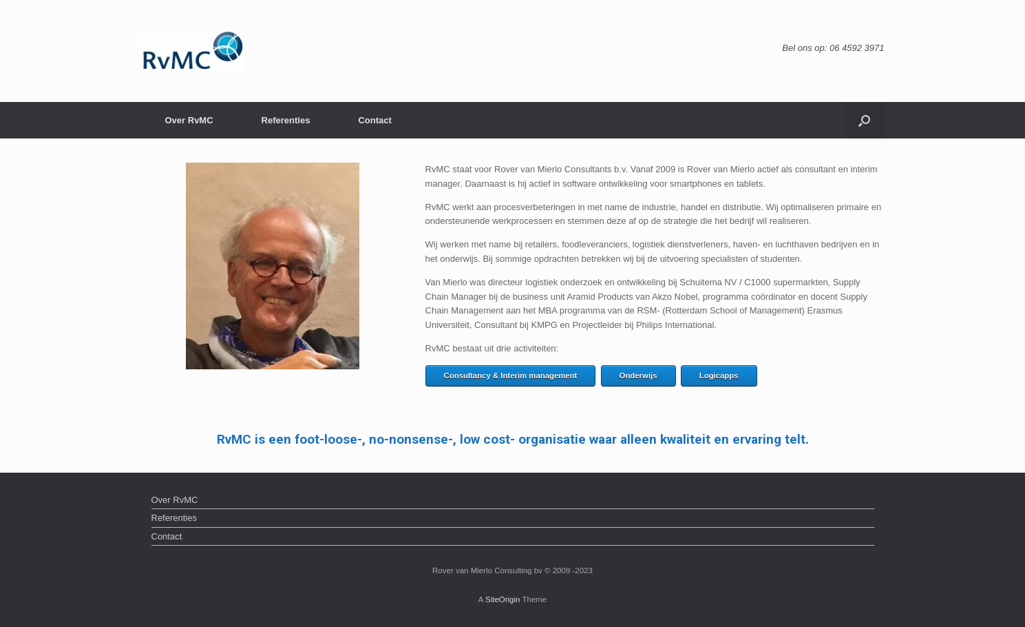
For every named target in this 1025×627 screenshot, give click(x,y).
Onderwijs (638, 375)
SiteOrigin (502, 599)
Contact (374, 120)
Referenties (286, 120)
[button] (864, 120)
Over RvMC (189, 120)
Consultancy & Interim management (511, 375)
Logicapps (719, 375)
